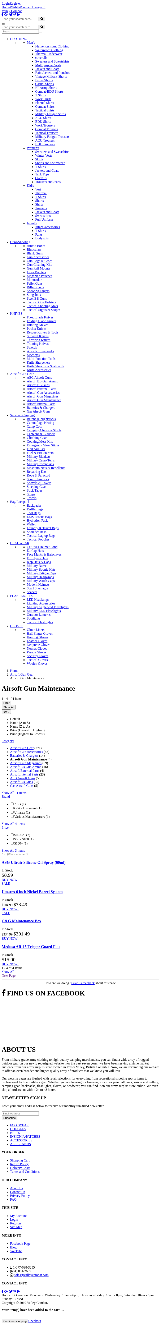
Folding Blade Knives (41, 321)
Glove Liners (35, 629)
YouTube (16, 1251)
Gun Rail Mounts (38, 268)
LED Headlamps (38, 599)
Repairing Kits (37, 471)
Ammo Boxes (36, 246)
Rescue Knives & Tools (42, 332)
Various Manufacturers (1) (32, 816)
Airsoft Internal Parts (41, 404)
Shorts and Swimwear (50, 163)
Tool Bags (33, 513)
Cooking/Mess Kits (40, 441)
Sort (6, 711)
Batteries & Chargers (41, 407)
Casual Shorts (44, 84)
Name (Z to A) (20, 726)
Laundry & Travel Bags (43, 528)
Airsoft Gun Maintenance (44, 400)
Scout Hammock (38, 479)
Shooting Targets (38, 291)
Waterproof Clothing (49, 50)
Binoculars (34, 249)
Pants (39, 234)
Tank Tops (42, 174)
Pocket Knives (36, 328)
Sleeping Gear (36, 486)
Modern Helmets (38, 584)
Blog (13, 1247)
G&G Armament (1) (28, 808)
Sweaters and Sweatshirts (52, 61)
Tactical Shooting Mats (42, 306)
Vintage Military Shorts (51, 76)
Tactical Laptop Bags (41, 535)
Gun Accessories (38, 257)
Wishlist (15, 7)
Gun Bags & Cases (39, 261)
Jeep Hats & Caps (39, 562)
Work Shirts (43, 99)
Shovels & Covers (39, 483)
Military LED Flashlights (44, 611)
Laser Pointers (36, 272)
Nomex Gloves (37, 648)
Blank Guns (35, 253)
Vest (38, 189)
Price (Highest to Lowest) (27, 734)
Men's (31, 42)
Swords (32, 347)
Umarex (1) (22, 812)
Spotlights (33, 618)
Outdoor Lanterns (39, 614)
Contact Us (28, 7)
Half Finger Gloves (40, 633)
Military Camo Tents (41, 460)
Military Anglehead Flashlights (48, 607)
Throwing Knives (38, 340)
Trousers (41, 208)
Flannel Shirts (44, 103)
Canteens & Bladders (41, 434)
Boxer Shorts (44, 80)
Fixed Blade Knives (40, 317)
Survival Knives (38, 336)
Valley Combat (12, 11)
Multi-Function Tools (41, 358)
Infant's (32, 223)
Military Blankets (38, 456)
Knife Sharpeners (38, 362)
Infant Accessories (47, 227)
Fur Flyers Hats (37, 558)
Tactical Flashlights (40, 622)
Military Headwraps (40, 577)
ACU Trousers (45, 140)
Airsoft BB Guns (38, 385)
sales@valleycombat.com (31, 1275)
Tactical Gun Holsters (41, 302)
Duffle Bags (35, 509)
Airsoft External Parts (41, 389)
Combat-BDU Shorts (49, 91)
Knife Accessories (39, 370)
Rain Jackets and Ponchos (52, 72)
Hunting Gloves (37, 637)
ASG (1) (20, 804)
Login (6, 3)
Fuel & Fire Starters (40, 453)
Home (6, 7)
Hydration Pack (37, 520)
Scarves (32, 592)
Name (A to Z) (20, 722)
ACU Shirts (43, 118)
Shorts (39, 200)
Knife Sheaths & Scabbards (45, 366)
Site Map (16, 1227)
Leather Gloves (37, 641)
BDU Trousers (45, 144)
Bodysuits (42, 238)
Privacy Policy (20, 1195)
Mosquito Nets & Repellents (46, 468)
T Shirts (40, 95)
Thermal (41, 193)
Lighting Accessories (41, 603)
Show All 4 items (13, 823)
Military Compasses (40, 464)
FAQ (13, 1199)
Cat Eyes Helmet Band (42, 547)
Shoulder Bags (37, 532)
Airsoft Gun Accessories (43, 392)
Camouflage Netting (40, 422)
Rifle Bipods (35, 287)
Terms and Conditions (25, 1171)
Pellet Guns (34, 283)
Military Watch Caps (41, 581)
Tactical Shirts (45, 110)
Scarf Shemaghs (38, 588)
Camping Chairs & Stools (44, 430)
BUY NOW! (10, 880)
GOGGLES (18, 1129)
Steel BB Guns (37, 298)
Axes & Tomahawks (40, 351)
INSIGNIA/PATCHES (25, 1136)
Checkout (34, 1321)
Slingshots (34, 294)
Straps (31, 494)
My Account (18, 1216)
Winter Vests (43, 155)
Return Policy (19, 1164)
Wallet (31, 524)
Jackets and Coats (47, 69)
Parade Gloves (36, 652)
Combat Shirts (45, 106)
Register (15, 3)
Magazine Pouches (39, 276)
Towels (31, 498)
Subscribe (9, 1117)
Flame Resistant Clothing (52, 46)
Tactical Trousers (46, 133)
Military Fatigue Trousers (52, 136)
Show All (8, 707)
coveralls (41, 57)
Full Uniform (44, 219)
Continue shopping (15, 1321)
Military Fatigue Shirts (50, 114)
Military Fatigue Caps (41, 573)
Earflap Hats (35, 550)
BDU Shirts (43, 121)
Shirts (39, 204)
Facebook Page (20, 1243)
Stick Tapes (34, 490)
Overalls (41, 178)
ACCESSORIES (21, 1140)
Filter (6, 702)
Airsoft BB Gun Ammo (42, 381)
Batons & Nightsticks (41, 419)
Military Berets (37, 565)
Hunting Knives (37, 325)
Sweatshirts (43, 215)
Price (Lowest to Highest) (27, 730)
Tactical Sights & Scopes (43, 310)
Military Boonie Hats (41, 569)
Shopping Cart (20, 1160)
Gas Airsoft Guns (38, 411)
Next (9, 975)
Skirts (39, 159)
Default (15, 719)
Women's (33, 148)
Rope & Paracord (38, 475)
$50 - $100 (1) (24, 839)
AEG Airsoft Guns (39, 377)
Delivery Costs (20, 1168)
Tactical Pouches (38, 539)
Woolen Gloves (37, 663)
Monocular (34, 279)
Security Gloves (37, 656)
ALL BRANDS (20, 1144)
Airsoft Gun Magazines (42, 396)
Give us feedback (83, 983)
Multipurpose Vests (48, 65)
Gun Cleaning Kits (39, 264)
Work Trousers (45, 125)
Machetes (33, 355)
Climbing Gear (37, 438)
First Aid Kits (36, 449)
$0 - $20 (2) (22, 835)
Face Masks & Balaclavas (44, 554)
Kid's (30, 185)
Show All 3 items (13, 850)
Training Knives (38, 343)
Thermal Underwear (48, 54)
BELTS (15, 1133)
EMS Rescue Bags (39, 517)
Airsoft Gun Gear (22, 748)
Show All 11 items (14, 793)
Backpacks (34, 505)
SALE (6, 883)
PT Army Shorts (46, 87)
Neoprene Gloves (38, 645)
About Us (16, 1188)
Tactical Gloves (37, 660)
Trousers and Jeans (48, 182)
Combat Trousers (46, 129)
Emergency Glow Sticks (43, 445)
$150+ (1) (21, 843)
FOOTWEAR (19, 1125)
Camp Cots (34, 426)
